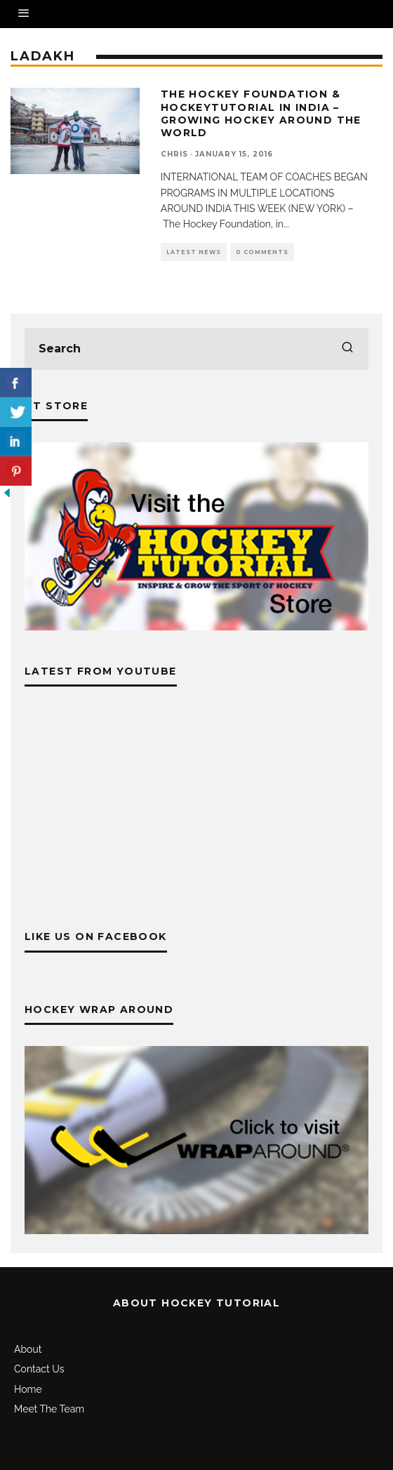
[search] (347, 349)
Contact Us (39, 1369)
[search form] (196, 349)
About (27, 1349)
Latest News (193, 252)
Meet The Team (49, 1409)
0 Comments (262, 252)
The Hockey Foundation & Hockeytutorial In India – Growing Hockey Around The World (261, 113)
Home (28, 1389)
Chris (174, 154)
